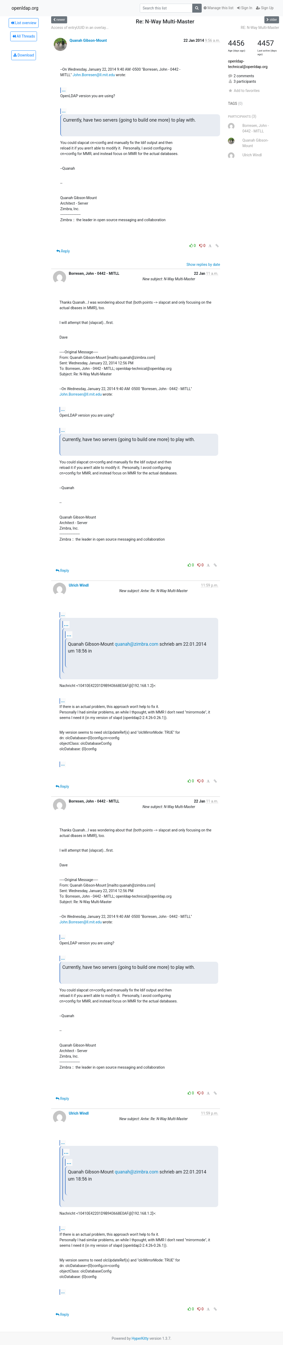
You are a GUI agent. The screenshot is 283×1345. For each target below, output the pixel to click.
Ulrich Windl (79, 585)
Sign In (244, 8)
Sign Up (265, 8)
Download (23, 55)
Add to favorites (244, 91)
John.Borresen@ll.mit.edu (94, 75)
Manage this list (218, 8)
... (64, 89)
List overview (23, 23)
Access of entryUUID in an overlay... (80, 27)
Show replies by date (203, 264)
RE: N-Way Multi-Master (260, 27)
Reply (63, 251)
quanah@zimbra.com (136, 644)
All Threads (23, 36)
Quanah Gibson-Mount (88, 40)
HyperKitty (140, 1338)
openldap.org (25, 8)
